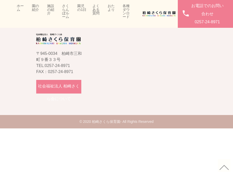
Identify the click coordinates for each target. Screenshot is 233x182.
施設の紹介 (50, 9)
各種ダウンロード (126, 11)
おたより (111, 7)
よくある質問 (96, 9)
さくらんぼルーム (65, 11)
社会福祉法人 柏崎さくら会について (59, 89)
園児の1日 (81, 7)
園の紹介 (35, 7)
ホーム (20, 7)
